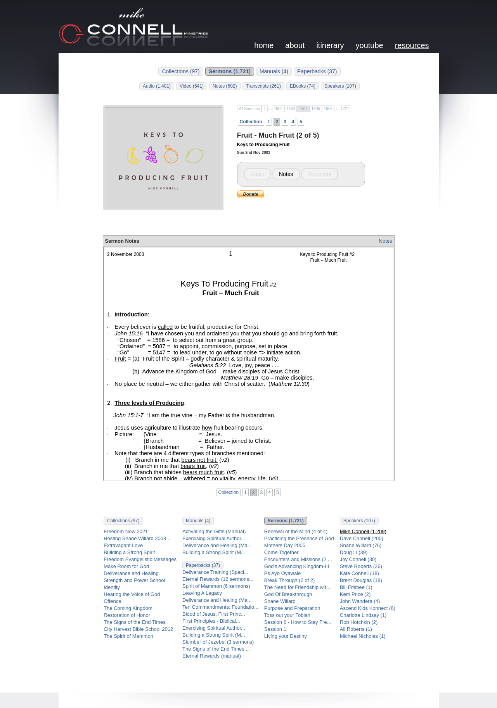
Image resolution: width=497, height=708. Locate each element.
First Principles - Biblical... (211, 621)
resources (412, 45)
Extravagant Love (123, 545)
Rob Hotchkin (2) (359, 622)
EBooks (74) (302, 86)
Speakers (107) (340, 86)
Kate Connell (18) (359, 573)
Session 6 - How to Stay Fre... (297, 622)
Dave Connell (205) (361, 538)
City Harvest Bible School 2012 (138, 629)
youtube (369, 45)
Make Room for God (126, 566)
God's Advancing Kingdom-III (296, 566)
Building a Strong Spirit (129, 552)
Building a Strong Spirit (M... (213, 552)
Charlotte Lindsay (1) (363, 615)
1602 (278, 109)
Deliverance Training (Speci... (215, 572)
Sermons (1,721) (230, 71)
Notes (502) (225, 86)
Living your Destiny (285, 636)
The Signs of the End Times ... (216, 649)
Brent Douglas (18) (361, 580)
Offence (112, 601)
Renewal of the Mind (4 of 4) (295, 531)
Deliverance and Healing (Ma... (216, 545)
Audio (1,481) (157, 86)
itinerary (330, 45)
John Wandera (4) (360, 601)
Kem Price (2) (355, 594)
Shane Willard (280, 601)
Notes (286, 174)
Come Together (281, 552)
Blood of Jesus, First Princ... (213, 614)
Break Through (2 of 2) (289, 580)
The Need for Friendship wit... (297, 587)
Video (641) (192, 86)
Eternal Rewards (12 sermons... (217, 579)
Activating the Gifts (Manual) (214, 531)
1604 (303, 109)
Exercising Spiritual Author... (213, 538)
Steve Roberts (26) (361, 566)
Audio (258, 174)
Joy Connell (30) (358, 559)
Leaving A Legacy (202, 593)
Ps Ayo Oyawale (282, 573)
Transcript (319, 174)
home (264, 45)
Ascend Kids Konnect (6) (367, 608)
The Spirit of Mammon (128, 636)
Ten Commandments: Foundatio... (220, 607)
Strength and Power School (134, 580)
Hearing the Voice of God (132, 594)
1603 (290, 109)
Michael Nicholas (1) (363, 636)
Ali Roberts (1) (356, 629)
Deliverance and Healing (131, 573)
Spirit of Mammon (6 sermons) (216, 586)
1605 (316, 109)
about (295, 45)
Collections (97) (180, 71)
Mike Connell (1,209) (363, 531)
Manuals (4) (274, 71)
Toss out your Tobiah (287, 615)
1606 (328, 109)
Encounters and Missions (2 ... (298, 559)
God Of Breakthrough (288, 594)
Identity (112, 587)
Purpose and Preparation (292, 608)
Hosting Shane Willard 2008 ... (138, 538)
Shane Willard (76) (361, 545)
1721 (345, 109)
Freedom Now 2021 (126, 531)
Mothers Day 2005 (284, 545)
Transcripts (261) (263, 86)
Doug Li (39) (354, 552)
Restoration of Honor (127, 615)
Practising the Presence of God (299, 538)
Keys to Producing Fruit (263, 144)
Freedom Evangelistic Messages (140, 559)
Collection (251, 121)
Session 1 (275, 629)
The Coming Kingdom (128, 608)
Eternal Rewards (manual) (211, 656)
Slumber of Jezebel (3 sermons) (218, 642)
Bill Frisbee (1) (356, 587)
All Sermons (249, 109)
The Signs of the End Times (135, 622)
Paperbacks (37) (317, 71)
